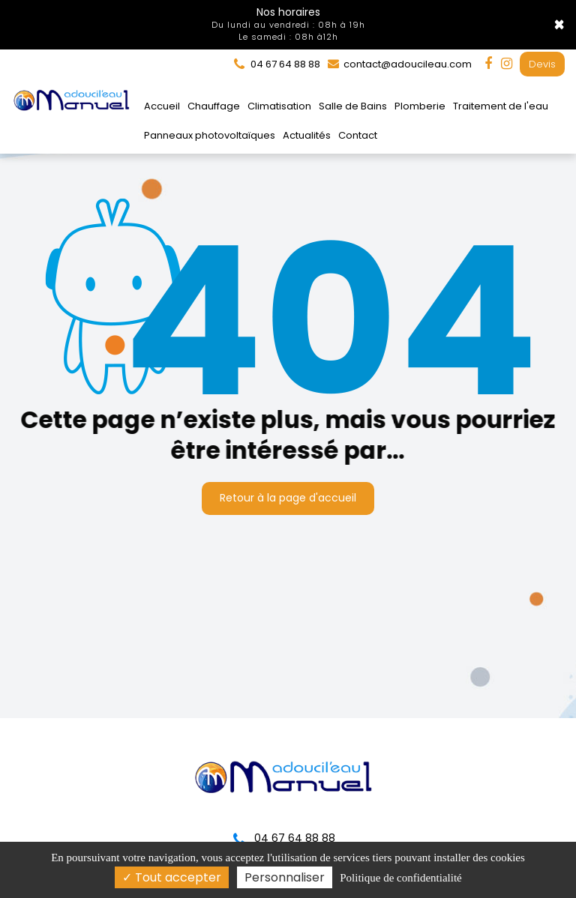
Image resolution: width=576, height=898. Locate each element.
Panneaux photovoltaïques (209, 135)
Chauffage (214, 106)
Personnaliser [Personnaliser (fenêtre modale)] (284, 877)
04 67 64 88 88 (284, 838)
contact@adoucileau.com (400, 64)
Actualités (307, 135)
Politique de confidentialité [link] (400, 878)
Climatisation (279, 106)
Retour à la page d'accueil (288, 493)
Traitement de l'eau (500, 106)
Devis (542, 64)
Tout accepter (171, 877)
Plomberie (420, 106)
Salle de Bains (353, 106)
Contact (357, 135)
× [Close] (559, 25)
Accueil (162, 106)
